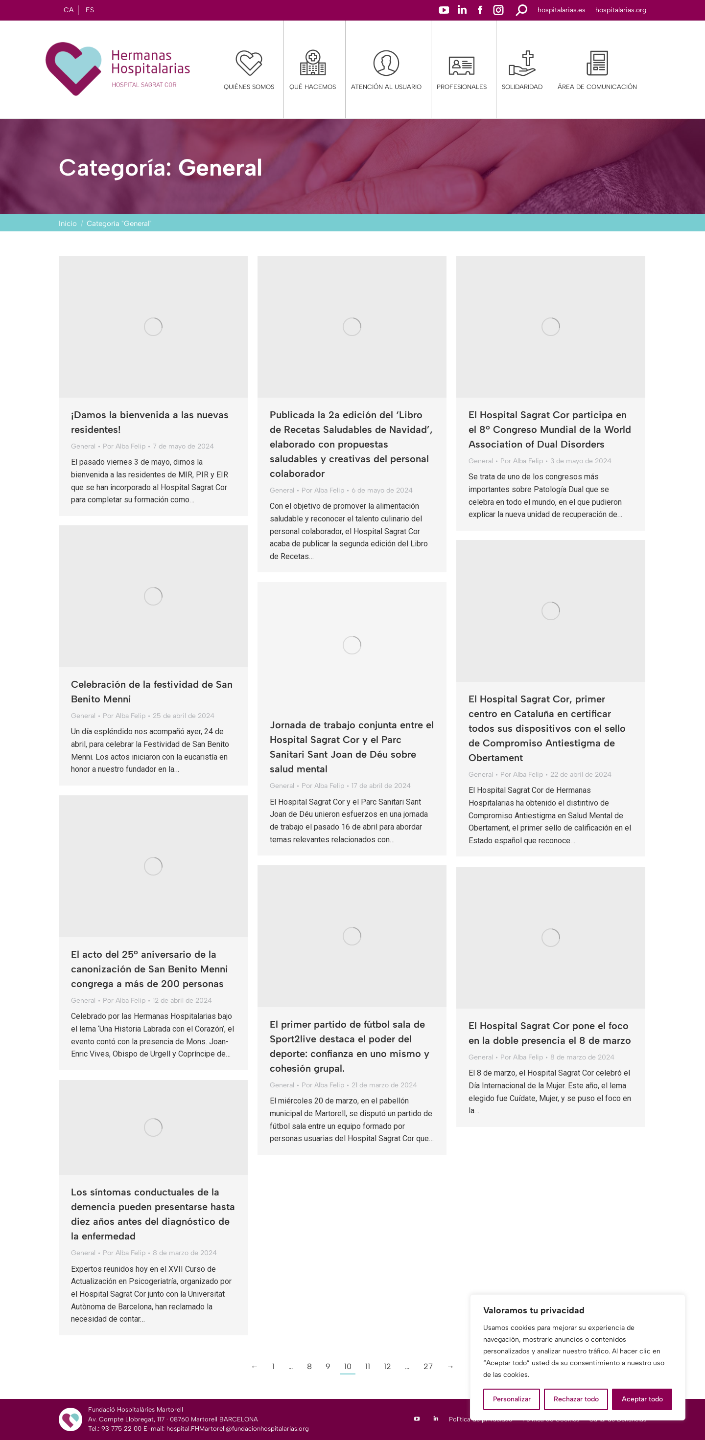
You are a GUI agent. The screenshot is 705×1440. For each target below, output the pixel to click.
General (83, 446)
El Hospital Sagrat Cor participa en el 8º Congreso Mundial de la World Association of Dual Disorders (550, 429)
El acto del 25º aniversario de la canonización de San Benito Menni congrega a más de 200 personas (149, 969)
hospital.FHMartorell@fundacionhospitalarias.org (237, 1428)
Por (124, 446)
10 (348, 1366)
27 (428, 1366)
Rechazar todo (576, 1399)
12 (387, 1366)
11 (367, 1366)
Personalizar (512, 1399)
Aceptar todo (642, 1399)
